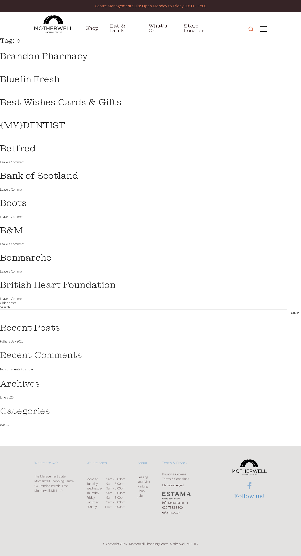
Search (5, 307)
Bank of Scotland (39, 175)
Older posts (8, 303)
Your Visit (144, 490)
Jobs (140, 503)
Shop (91, 28)
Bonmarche (25, 257)
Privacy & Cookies (174, 477)
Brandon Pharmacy (44, 56)
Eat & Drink (117, 28)
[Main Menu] (262, 29)
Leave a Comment (12, 162)
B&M (11, 230)
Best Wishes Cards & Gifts (61, 102)
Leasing (143, 485)
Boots (13, 203)
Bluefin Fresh (30, 79)
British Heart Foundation (58, 285)
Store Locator (194, 28)
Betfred (18, 148)
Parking (143, 494)
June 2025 (7, 397)
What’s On (158, 28)
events (4, 425)
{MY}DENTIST (32, 125)
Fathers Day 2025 (11, 341)
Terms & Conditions (175, 482)
